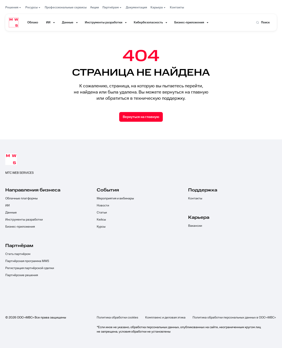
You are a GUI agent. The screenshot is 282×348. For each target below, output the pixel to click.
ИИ (7, 205)
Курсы (101, 227)
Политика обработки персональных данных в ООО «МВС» (234, 317)
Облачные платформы (21, 198)
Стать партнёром (17, 254)
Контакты (195, 198)
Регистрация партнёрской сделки (29, 268)
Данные (11, 212)
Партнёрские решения (21, 275)
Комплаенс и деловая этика (165, 317)
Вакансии (195, 226)
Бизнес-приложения (20, 227)
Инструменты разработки (24, 219)
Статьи (102, 212)
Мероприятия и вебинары (115, 198)
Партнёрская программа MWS (27, 261)
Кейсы (101, 219)
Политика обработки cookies (117, 317)
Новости (103, 205)
